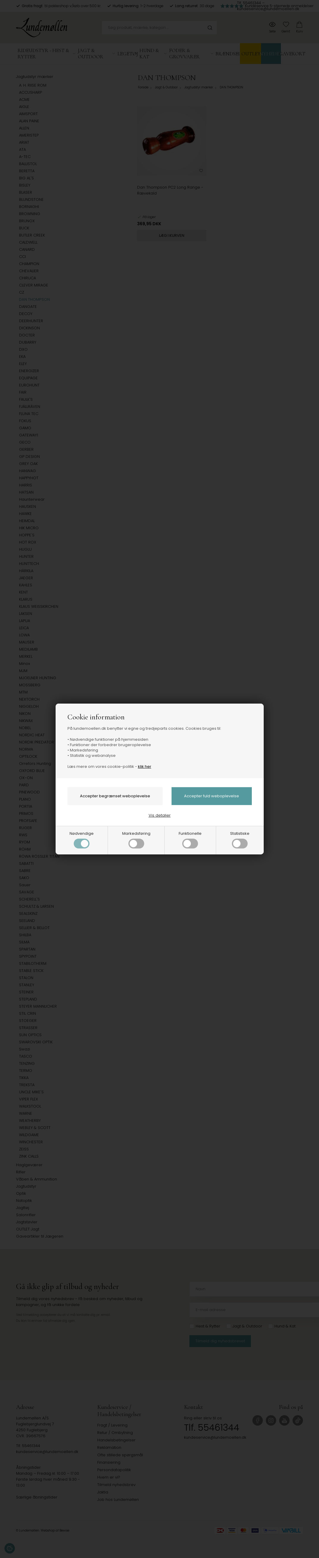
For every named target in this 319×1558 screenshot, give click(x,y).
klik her (144, 766)
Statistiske (239, 839)
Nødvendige (82, 839)
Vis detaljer (160, 815)
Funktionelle (190, 839)
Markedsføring (136, 839)
